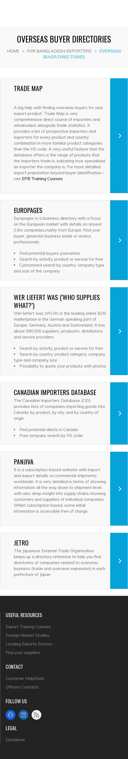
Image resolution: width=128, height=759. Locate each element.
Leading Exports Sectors (29, 643)
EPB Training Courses (42, 178)
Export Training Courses (28, 626)
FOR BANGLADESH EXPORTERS (59, 51)
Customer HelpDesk (25, 678)
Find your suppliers (23, 652)
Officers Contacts (22, 687)
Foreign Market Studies (27, 635)
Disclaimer (15, 739)
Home (13, 51)
